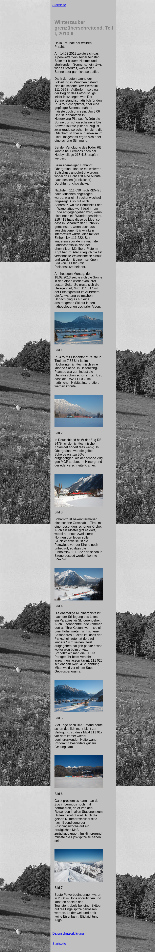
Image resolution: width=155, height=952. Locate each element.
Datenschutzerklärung (68, 933)
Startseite (59, 5)
